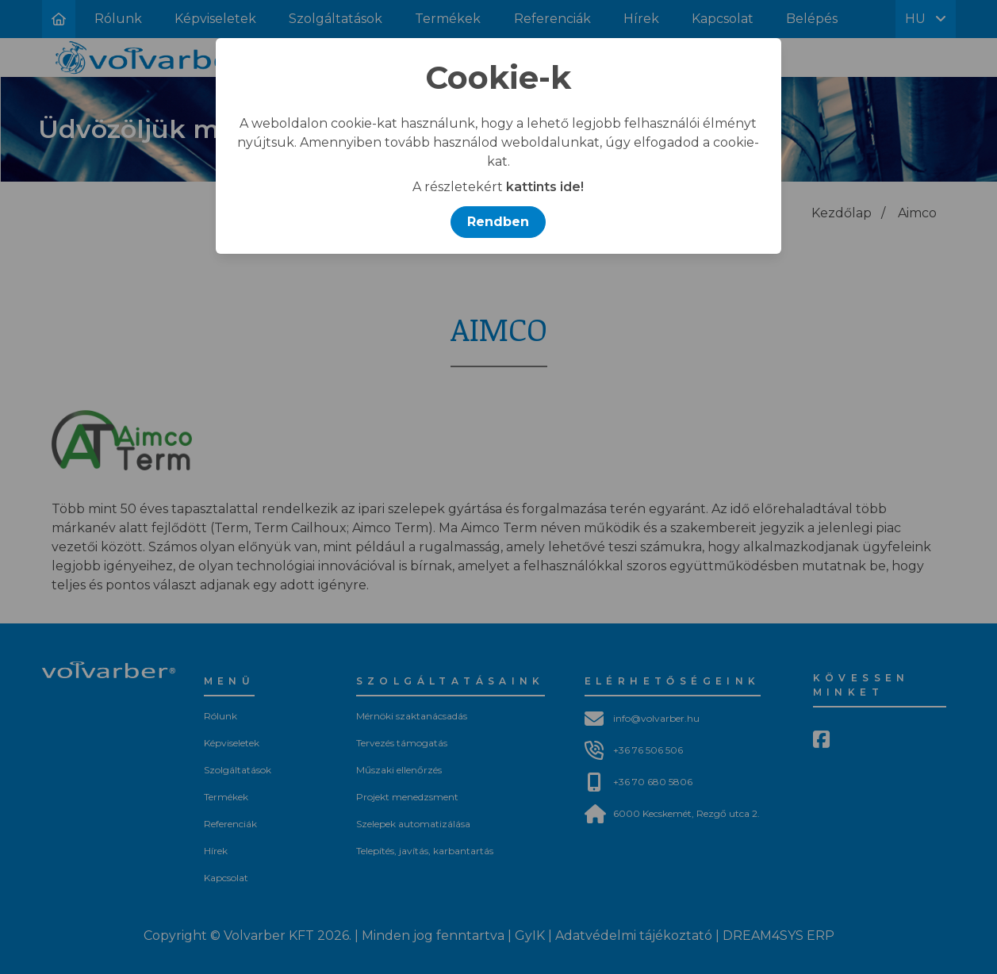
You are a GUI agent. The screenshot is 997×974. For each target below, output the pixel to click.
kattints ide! (545, 186)
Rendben (498, 221)
